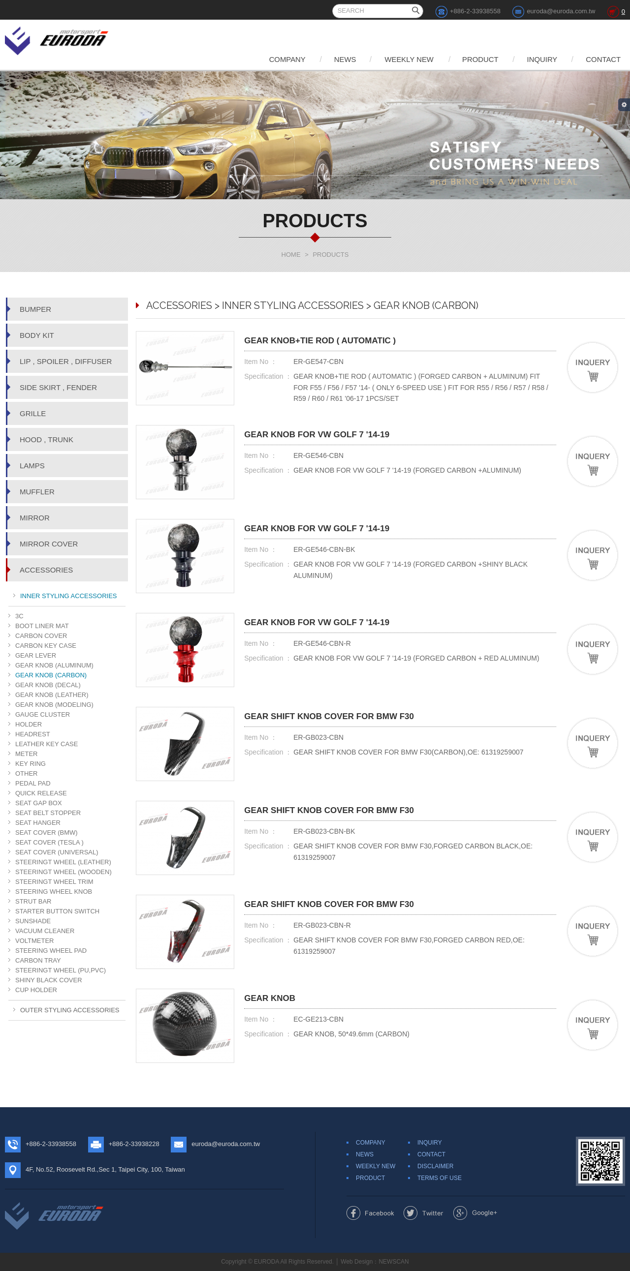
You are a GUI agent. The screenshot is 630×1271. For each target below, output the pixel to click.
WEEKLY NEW (401, 59)
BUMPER (35, 309)
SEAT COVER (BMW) (46, 832)
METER (26, 753)
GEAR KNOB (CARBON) (51, 675)
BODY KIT (37, 335)
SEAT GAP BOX (38, 803)
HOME (291, 254)
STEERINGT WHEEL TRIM (54, 881)
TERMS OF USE (439, 1178)
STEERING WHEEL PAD (51, 950)
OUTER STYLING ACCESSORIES (70, 1010)
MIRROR (35, 518)
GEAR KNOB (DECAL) (48, 685)
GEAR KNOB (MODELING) (54, 704)
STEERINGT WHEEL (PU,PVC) (60, 970)
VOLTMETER (34, 940)
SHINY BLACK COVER (48, 980)
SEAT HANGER (38, 822)
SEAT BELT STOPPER (48, 813)
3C (19, 616)
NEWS (335, 59)
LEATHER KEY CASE (46, 744)
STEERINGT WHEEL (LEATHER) (63, 862)
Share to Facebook (370, 1213)
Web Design (357, 1261)
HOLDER (28, 724)
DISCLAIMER (435, 1166)
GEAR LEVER (35, 655)
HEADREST (32, 734)
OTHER (26, 773)
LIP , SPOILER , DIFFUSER (66, 361)
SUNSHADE (33, 921)
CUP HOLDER (36, 990)
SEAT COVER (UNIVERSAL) (56, 852)
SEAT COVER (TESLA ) (49, 842)
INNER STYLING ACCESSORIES (68, 596)
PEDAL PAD (33, 783)
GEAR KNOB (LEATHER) (52, 694)
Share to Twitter (423, 1213)
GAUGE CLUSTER (42, 714)
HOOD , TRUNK (46, 439)
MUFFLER (37, 491)
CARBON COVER (41, 635)
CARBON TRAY (38, 960)
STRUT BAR (33, 901)
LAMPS (32, 465)
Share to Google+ (475, 1213)
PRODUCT (475, 59)
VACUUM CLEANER (44, 931)
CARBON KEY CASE (45, 645)
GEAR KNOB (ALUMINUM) (54, 665)
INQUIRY (539, 59)
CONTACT (602, 59)
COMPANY (274, 59)
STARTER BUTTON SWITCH (57, 911)
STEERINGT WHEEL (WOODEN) (63, 872)
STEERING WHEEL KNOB (53, 891)
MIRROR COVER (49, 544)
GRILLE (33, 413)
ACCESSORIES (46, 570)
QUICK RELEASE (41, 793)
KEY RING (30, 763)
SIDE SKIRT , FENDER (58, 387)
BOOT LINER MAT (42, 626)
